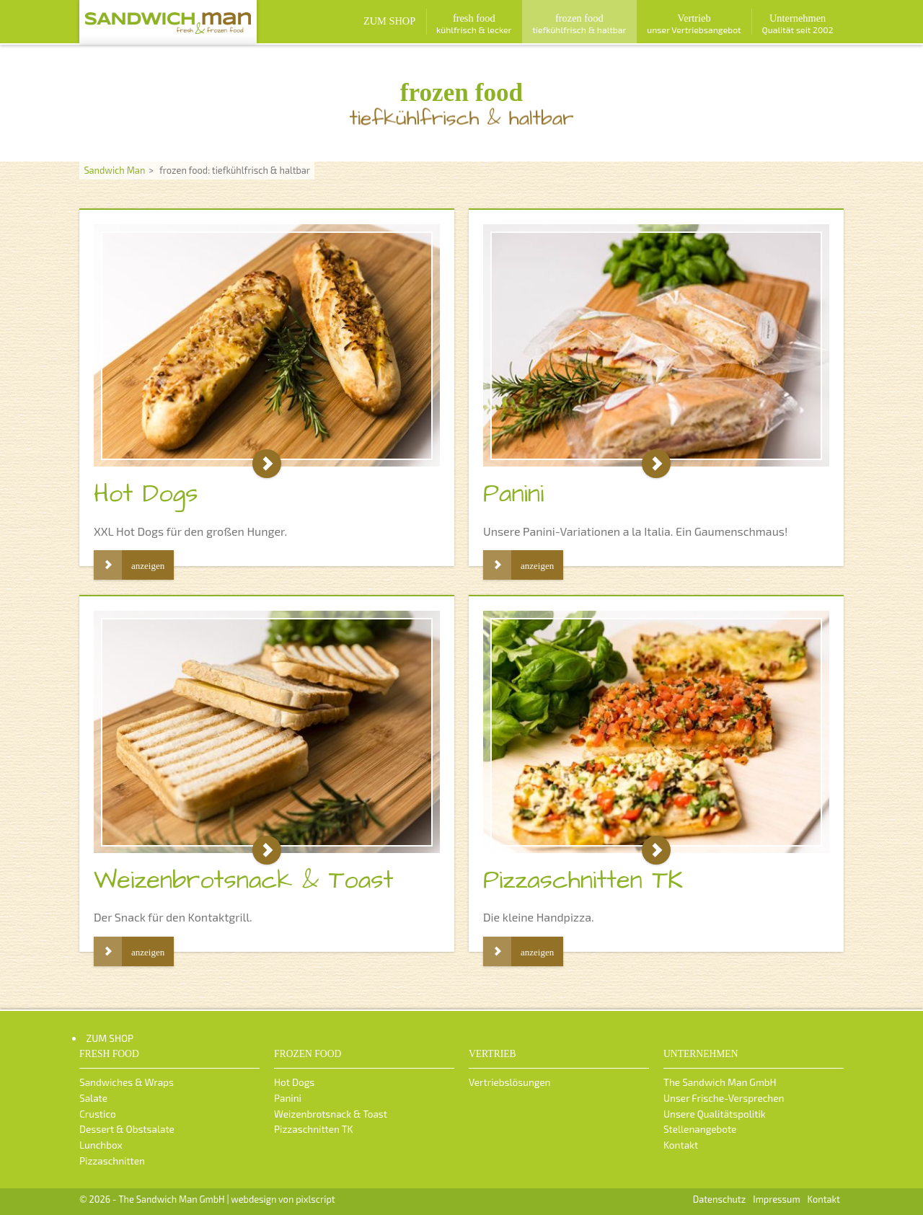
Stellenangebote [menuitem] (699, 1129)
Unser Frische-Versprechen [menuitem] (723, 1098)
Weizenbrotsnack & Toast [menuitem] (330, 1114)
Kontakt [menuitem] (680, 1145)
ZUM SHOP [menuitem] (110, 1038)
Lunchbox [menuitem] (101, 1145)
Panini (513, 494)
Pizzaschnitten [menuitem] (112, 1160)
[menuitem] (389, 21)
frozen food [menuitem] (307, 1053)
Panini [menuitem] (287, 1098)
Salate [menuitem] (93, 1098)
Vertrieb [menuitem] (492, 1053)
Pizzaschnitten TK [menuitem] (313, 1129)
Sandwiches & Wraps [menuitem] (126, 1082)
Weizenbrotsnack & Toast (243, 880)
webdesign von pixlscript (283, 1199)
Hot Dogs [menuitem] (294, 1082)
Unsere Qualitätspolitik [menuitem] (714, 1114)
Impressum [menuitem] (776, 1199)
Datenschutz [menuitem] (719, 1199)
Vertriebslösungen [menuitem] (510, 1082)
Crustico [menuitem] (97, 1114)
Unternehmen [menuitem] (700, 1053)
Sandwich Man (114, 170)
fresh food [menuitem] (109, 1053)
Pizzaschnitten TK (583, 880)
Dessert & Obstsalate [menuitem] (127, 1129)
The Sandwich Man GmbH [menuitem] (720, 1082)
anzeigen (147, 565)
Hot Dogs (146, 494)
